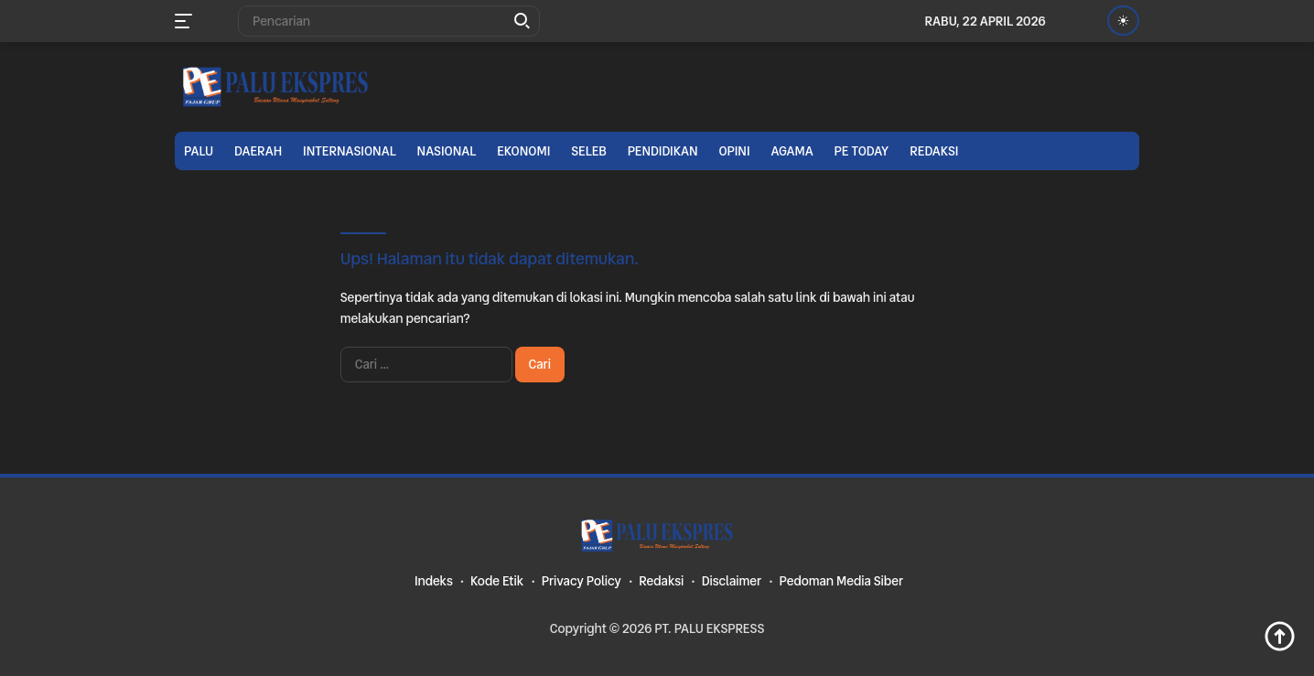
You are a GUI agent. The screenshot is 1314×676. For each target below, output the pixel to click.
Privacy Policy (581, 581)
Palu (198, 151)
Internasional (349, 151)
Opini (733, 151)
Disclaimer (731, 581)
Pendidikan (663, 151)
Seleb (589, 151)
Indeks (434, 581)
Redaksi (934, 151)
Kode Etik (496, 581)
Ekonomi (523, 151)
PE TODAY (862, 151)
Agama (791, 151)
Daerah (258, 151)
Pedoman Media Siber (841, 581)
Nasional (447, 151)
